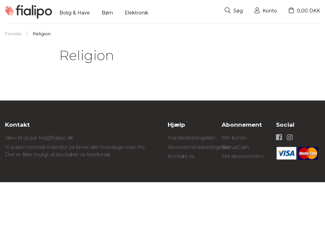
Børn (107, 13)
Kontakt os (181, 156)
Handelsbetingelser (191, 137)
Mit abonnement (243, 156)
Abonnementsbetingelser (199, 147)
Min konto (234, 137)
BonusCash (235, 147)
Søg (234, 11)
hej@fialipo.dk (56, 137)
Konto (266, 11)
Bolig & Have (74, 13)
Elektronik (136, 13)
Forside (13, 33)
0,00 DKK (304, 11)
